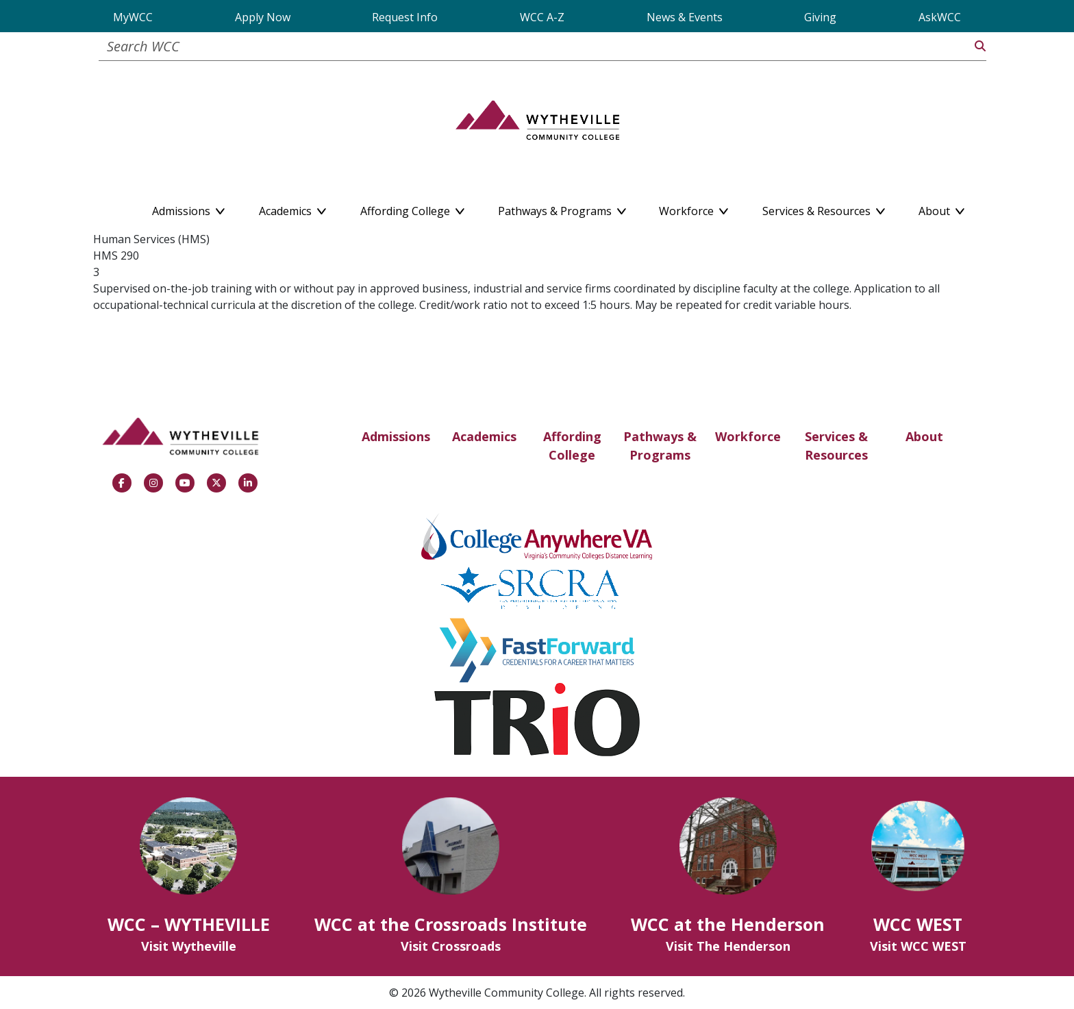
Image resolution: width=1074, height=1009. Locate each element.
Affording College (572, 445)
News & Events (685, 17)
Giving (820, 17)
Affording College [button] (412, 208)
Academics (484, 436)
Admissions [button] (188, 208)
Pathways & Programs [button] (562, 208)
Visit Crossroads (451, 946)
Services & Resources (836, 445)
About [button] (941, 208)
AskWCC (940, 17)
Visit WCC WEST (918, 946)
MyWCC (133, 17)
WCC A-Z (542, 17)
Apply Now (262, 17)
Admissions (396, 436)
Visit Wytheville (188, 946)
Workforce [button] (693, 208)
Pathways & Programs (660, 445)
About (924, 436)
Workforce (748, 436)
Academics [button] (292, 208)
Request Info (405, 17)
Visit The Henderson (728, 946)
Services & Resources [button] (823, 208)
